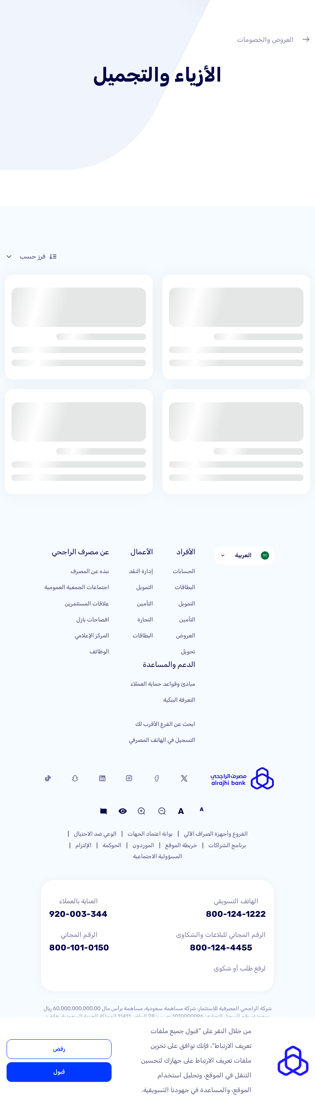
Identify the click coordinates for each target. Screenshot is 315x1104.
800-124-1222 (236, 914)
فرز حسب (31, 256)
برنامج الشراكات (227, 845)
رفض (59, 1048)
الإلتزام (83, 845)
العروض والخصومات (273, 40)
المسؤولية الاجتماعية (157, 856)
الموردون (143, 845)
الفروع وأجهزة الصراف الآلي (216, 833)
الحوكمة (112, 845)
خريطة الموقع (181, 845)
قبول (59, 1071)
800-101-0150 (79, 947)
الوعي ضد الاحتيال (95, 833)
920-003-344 (78, 914)
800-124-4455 (221, 947)
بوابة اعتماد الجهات (150, 833)
